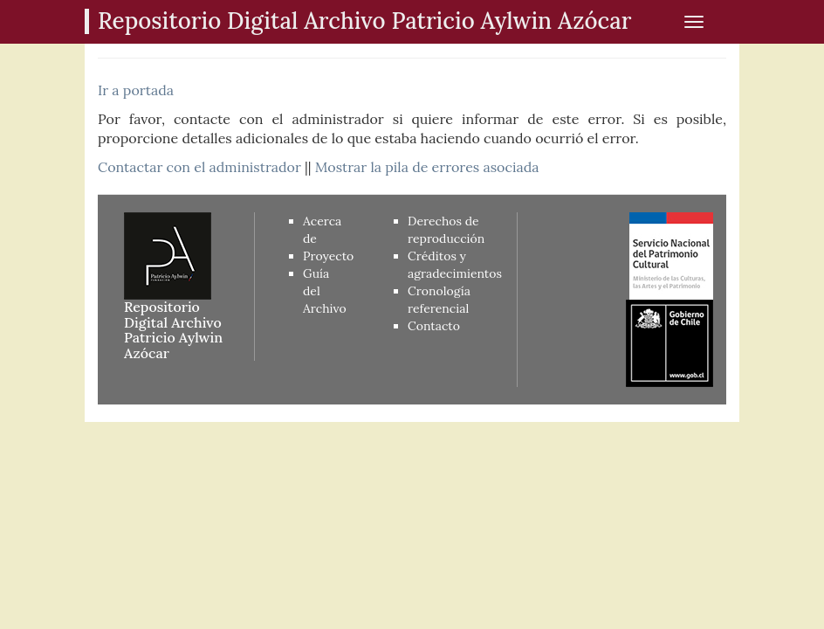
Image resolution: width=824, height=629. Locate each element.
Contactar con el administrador (199, 167)
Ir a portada (136, 90)
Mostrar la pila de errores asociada (427, 167)
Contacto (434, 326)
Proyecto (328, 256)
